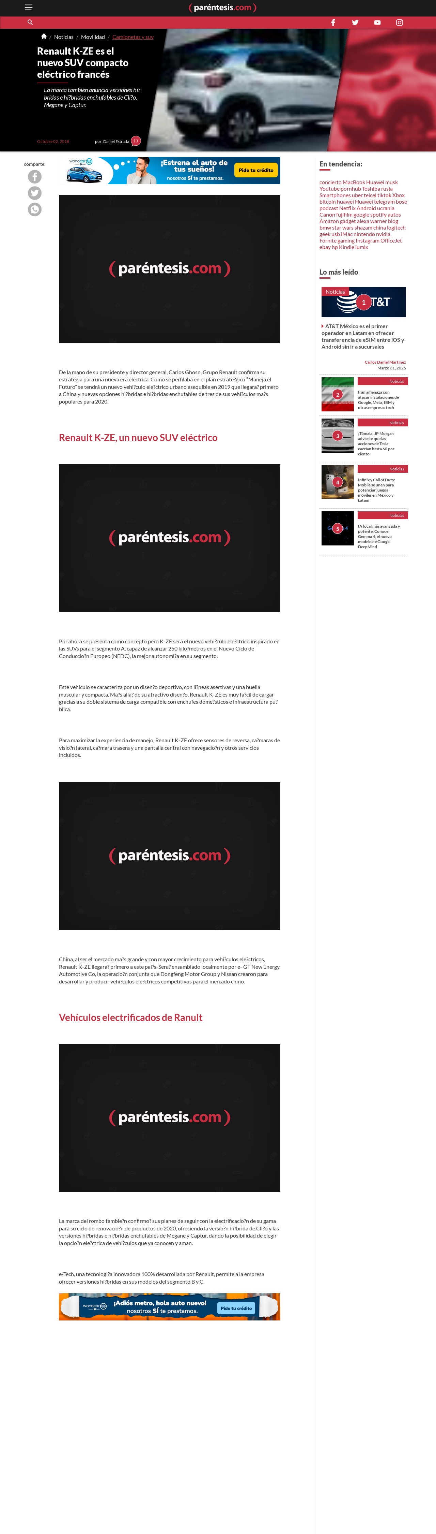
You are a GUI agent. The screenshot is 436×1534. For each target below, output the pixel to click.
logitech (396, 227)
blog (393, 221)
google (361, 214)
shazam (363, 227)
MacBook (354, 182)
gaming (346, 240)
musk (391, 182)
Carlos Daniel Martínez (385, 362)
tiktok (384, 195)
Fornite (328, 240)
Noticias (64, 36)
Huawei (375, 182)
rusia (387, 188)
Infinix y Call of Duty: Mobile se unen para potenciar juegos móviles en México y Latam (376, 490)
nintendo (364, 234)
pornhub (351, 188)
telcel (370, 195)
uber (357, 195)
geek (325, 234)
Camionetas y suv (133, 36)
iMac (347, 234)
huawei (345, 201)
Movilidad (93, 36)
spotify (378, 214)
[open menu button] (28, 8)
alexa (363, 221)
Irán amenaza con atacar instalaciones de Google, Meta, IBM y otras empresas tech (378, 400)
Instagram (367, 240)
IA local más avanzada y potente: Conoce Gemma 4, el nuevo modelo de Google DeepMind (379, 536)
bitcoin (328, 201)
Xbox (398, 195)
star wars (343, 227)
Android (366, 208)
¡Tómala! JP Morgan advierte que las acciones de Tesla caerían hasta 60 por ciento (376, 443)
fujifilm (344, 214)
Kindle (346, 247)
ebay (325, 247)
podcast (329, 208)
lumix (361, 247)
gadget (348, 221)
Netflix (347, 208)
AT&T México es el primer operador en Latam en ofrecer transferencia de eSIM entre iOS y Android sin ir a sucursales (363, 336)
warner (378, 221)
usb (335, 234)
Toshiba (371, 188)
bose (401, 201)
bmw (325, 227)
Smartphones (335, 195)
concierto (331, 182)
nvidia (383, 234)
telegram (384, 201)
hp (335, 247)
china (379, 227)
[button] (31, 22)
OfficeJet (391, 240)
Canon (327, 214)
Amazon (329, 221)
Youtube (330, 188)
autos (394, 214)
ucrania (385, 208)
